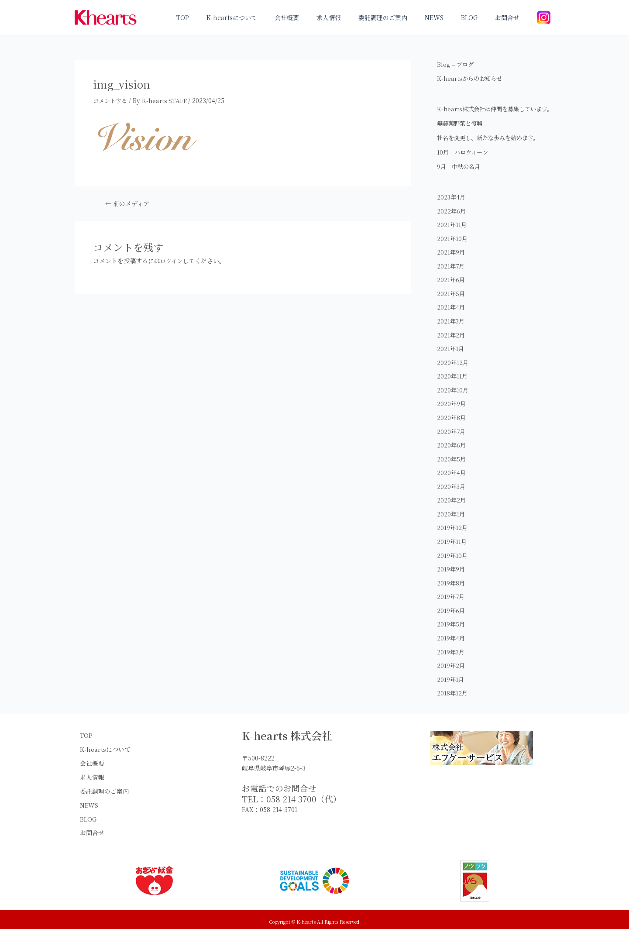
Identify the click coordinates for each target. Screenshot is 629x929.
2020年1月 (451, 522)
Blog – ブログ (456, 64)
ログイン (172, 260)
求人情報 (352, 17)
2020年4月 (452, 481)
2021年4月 (451, 316)
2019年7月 (451, 604)
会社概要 (315, 17)
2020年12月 (453, 371)
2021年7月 (451, 274)
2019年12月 (452, 536)
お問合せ (510, 17)
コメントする (111, 100)
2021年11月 (452, 233)
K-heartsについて (266, 17)
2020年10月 (453, 398)
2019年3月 (451, 659)
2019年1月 (451, 687)
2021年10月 (452, 247)
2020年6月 (452, 453)
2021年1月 (451, 357)
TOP (222, 17)
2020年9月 (452, 412)
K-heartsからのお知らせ (471, 78)
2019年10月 (452, 563)
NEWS (447, 17)
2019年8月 (451, 591)
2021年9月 (451, 261)
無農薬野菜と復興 (461, 132)
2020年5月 (452, 467)
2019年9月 (451, 577)
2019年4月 (451, 646)
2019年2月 (451, 673)
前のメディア (129, 203)
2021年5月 (451, 302)
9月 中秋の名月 (460, 175)
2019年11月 (452, 549)
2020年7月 (452, 439)
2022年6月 (452, 219)
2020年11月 (452, 384)
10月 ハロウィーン (464, 161)
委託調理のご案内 (401, 17)
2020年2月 (452, 508)
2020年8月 (452, 426)
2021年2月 (451, 343)
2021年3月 (451, 329)
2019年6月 (451, 618)
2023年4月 (452, 206)
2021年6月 (451, 288)
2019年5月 (451, 632)
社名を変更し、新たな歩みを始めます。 (492, 146)
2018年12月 (452, 701)
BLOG (477, 17)
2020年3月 (452, 494)
